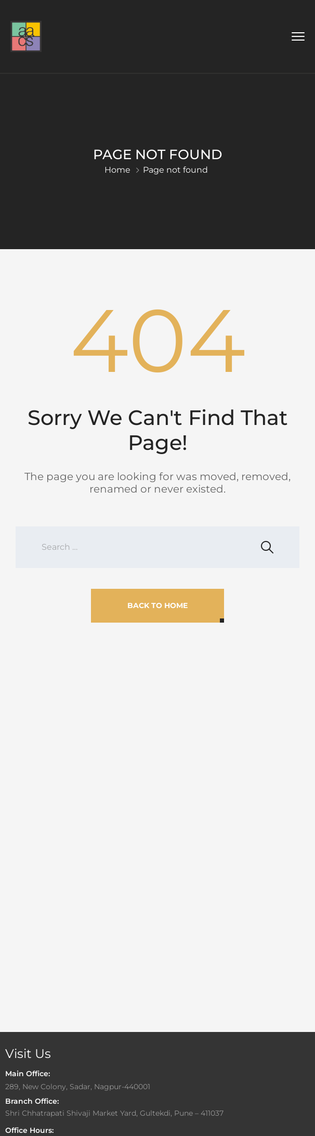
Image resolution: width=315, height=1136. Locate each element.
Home (117, 170)
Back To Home (157, 605)
